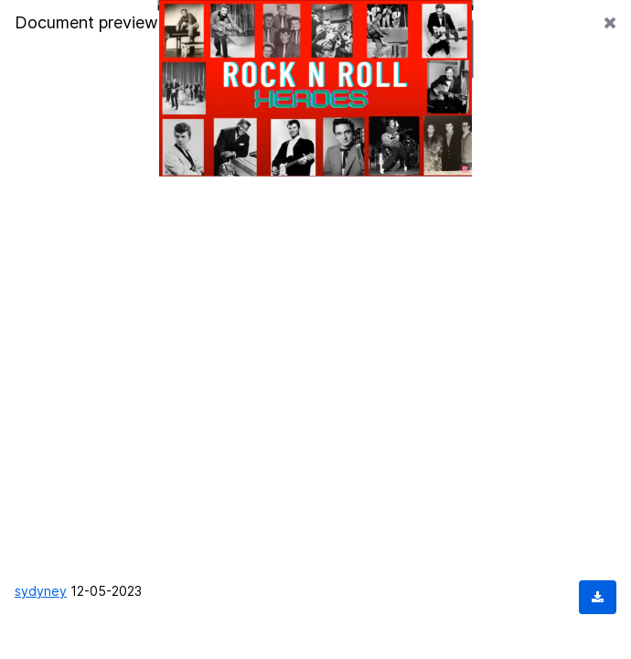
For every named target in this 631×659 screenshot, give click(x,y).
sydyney (41, 591)
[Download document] (597, 597)
